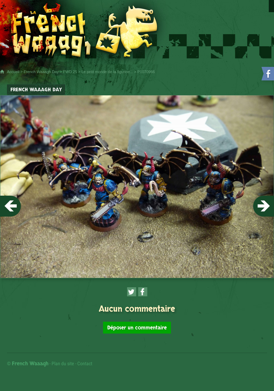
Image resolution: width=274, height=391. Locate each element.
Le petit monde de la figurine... (107, 72)
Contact (84, 363)
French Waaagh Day (41, 72)
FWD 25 (70, 72)
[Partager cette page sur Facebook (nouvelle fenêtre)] (142, 291)
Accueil (13, 72)
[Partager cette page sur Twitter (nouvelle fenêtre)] (131, 291)
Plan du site (63, 363)
